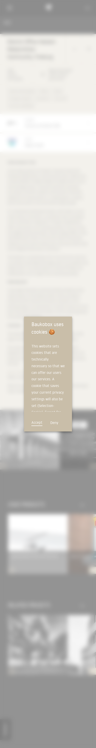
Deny (54, 422)
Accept (36, 422)
